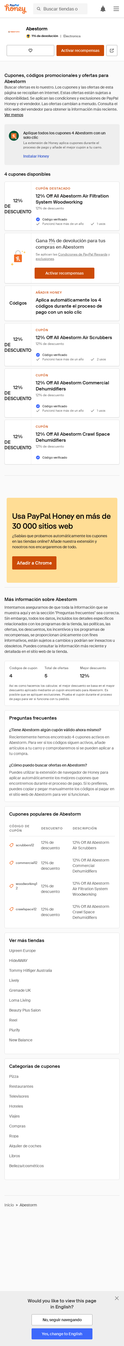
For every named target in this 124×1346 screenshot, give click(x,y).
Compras (17, 1126)
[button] (116, 9)
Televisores (19, 1096)
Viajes (14, 1116)
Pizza (14, 1076)
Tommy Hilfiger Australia (30, 970)
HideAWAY (18, 960)
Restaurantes (21, 1086)
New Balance (20, 1040)
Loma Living (19, 1000)
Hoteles (16, 1106)
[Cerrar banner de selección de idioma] (117, 1298)
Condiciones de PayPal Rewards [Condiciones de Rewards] (82, 254)
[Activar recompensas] (80, 50)
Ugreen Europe (22, 950)
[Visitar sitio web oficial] (111, 50)
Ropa (14, 1136)
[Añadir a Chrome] (34, 563)
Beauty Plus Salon (25, 1010)
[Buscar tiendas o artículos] (60, 8)
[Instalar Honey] (36, 156)
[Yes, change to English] (62, 1333)
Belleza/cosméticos (26, 1165)
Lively (14, 980)
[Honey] (15, 9)
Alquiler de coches (25, 1145)
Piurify (14, 1030)
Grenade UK (20, 990)
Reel (13, 1020)
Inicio (9, 1205)
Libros (14, 1155)
